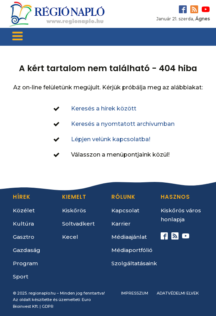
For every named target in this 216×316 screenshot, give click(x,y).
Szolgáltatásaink (134, 263)
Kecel (70, 236)
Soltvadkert (78, 223)
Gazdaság (26, 250)
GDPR (48, 306)
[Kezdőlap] (56, 14)
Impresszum (134, 293)
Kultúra (23, 223)
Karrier (121, 223)
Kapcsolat (125, 210)
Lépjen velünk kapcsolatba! (110, 139)
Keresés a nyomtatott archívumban (123, 123)
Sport (20, 276)
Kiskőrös (74, 210)
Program (25, 263)
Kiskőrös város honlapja (181, 215)
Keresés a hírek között (103, 108)
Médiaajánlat (129, 236)
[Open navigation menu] (17, 36)
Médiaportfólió (131, 250)
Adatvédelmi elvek (178, 293)
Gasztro (23, 236)
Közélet (24, 210)
